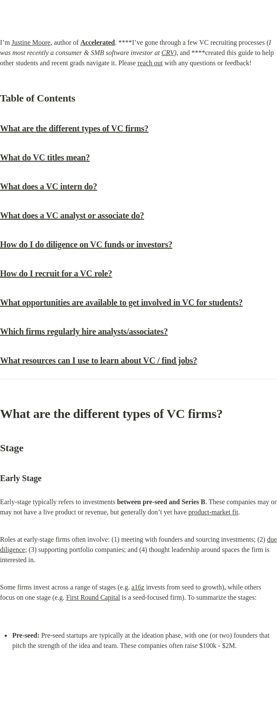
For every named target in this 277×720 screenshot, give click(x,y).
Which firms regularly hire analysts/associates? (84, 331)
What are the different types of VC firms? (74, 128)
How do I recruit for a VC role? (56, 273)
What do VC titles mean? (45, 157)
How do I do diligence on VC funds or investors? (86, 244)
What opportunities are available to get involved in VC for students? (121, 302)
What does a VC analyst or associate (72, 215)
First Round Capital (93, 597)
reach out (150, 63)
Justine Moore (31, 42)
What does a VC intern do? (48, 186)
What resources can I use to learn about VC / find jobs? (98, 360)
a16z (137, 587)
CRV (167, 52)
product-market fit (213, 512)
